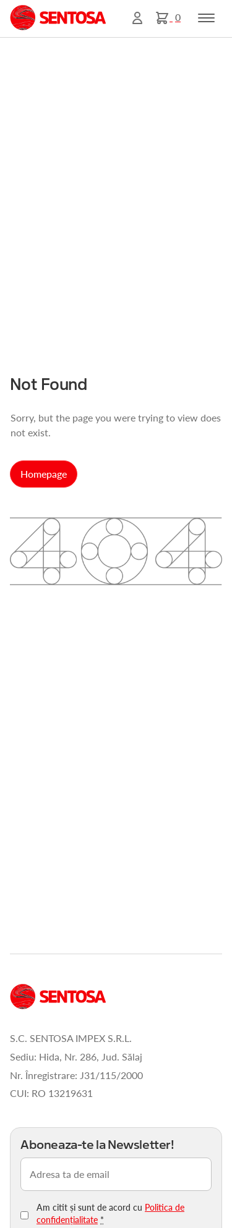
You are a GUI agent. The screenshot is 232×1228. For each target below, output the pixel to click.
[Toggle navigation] (206, 18)
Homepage (43, 474)
